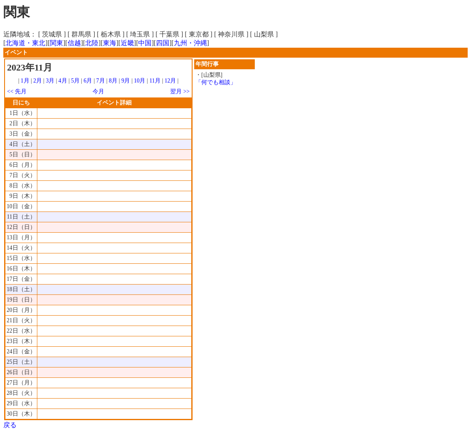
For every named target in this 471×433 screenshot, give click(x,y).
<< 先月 (17, 91)
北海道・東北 (25, 42)
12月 (170, 81)
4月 (63, 81)
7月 (100, 81)
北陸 (91, 42)
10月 (140, 81)
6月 (87, 81)
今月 (98, 91)
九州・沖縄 (190, 42)
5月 (75, 81)
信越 (74, 42)
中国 (144, 42)
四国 (162, 42)
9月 (125, 81)
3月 (50, 81)
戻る (10, 424)
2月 (37, 81)
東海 (109, 42)
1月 (25, 81)
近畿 (127, 42)
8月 (113, 81)
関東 (56, 42)
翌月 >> (180, 91)
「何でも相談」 (215, 82)
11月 (155, 81)
